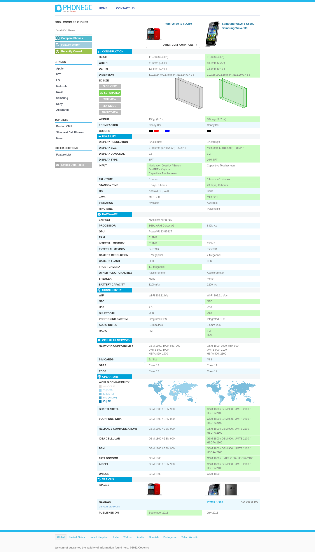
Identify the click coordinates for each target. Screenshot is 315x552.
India (116, 537)
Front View (110, 112)
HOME (103, 8)
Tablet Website (189, 537)
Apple (59, 68)
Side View (110, 86)
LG (58, 80)
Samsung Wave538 (234, 28)
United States (77, 537)
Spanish (154, 537)
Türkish (127, 537)
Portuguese (170, 537)
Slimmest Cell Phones (70, 132)
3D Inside (109, 105)
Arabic (140, 537)
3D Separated (110, 92)
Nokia (59, 92)
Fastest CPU (64, 126)
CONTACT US (125, 8)
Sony (59, 104)
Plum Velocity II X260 (178, 23)
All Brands (62, 109)
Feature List (63, 154)
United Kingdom (99, 537)
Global (61, 537)
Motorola (61, 86)
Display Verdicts (109, 506)
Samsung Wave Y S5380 (238, 23)
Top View (109, 99)
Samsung (62, 98)
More (59, 138)
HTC (59, 74)
